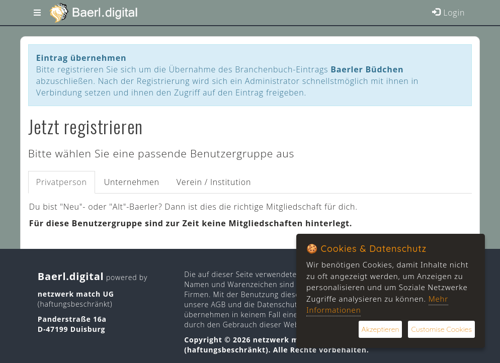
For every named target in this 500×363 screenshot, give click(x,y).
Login (448, 12)
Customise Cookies (441, 329)
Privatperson (61, 182)
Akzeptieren (380, 329)
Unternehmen (131, 182)
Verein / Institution (214, 182)
